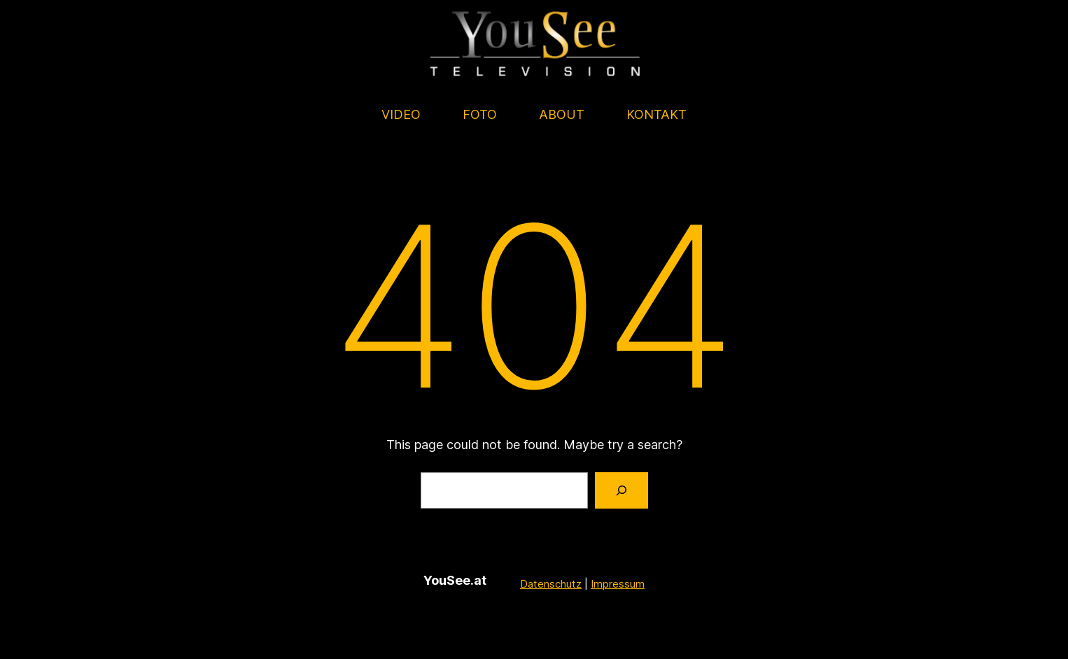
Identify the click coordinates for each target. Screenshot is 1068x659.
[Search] (621, 490)
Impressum (618, 583)
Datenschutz (551, 583)
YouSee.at (454, 580)
